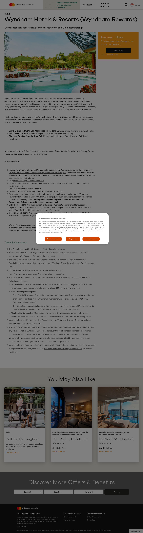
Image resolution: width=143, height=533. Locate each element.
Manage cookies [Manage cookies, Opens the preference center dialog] (53, 239)
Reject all (72, 239)
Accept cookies (91, 239)
